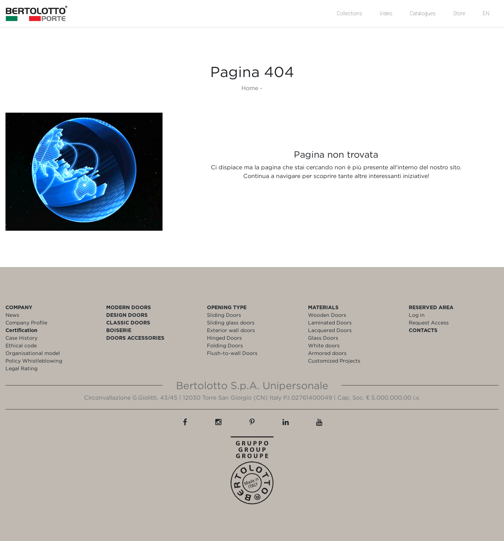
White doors (324, 345)
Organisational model (32, 353)
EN (486, 13)
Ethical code (21, 345)
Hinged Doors (224, 337)
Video (386, 13)
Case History (21, 337)
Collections (349, 13)
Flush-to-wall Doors (232, 353)
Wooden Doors (327, 315)
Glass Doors (323, 337)
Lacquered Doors (330, 330)
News (12, 315)
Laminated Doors (330, 322)
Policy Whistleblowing (33, 360)
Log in (417, 315)
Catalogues (423, 13)
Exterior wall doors (231, 330)
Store (459, 13)
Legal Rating (21, 368)
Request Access (429, 322)
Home (249, 88)
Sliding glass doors (231, 322)
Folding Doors (225, 345)
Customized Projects (334, 360)
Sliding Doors (224, 315)
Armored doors (327, 353)
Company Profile (26, 322)
